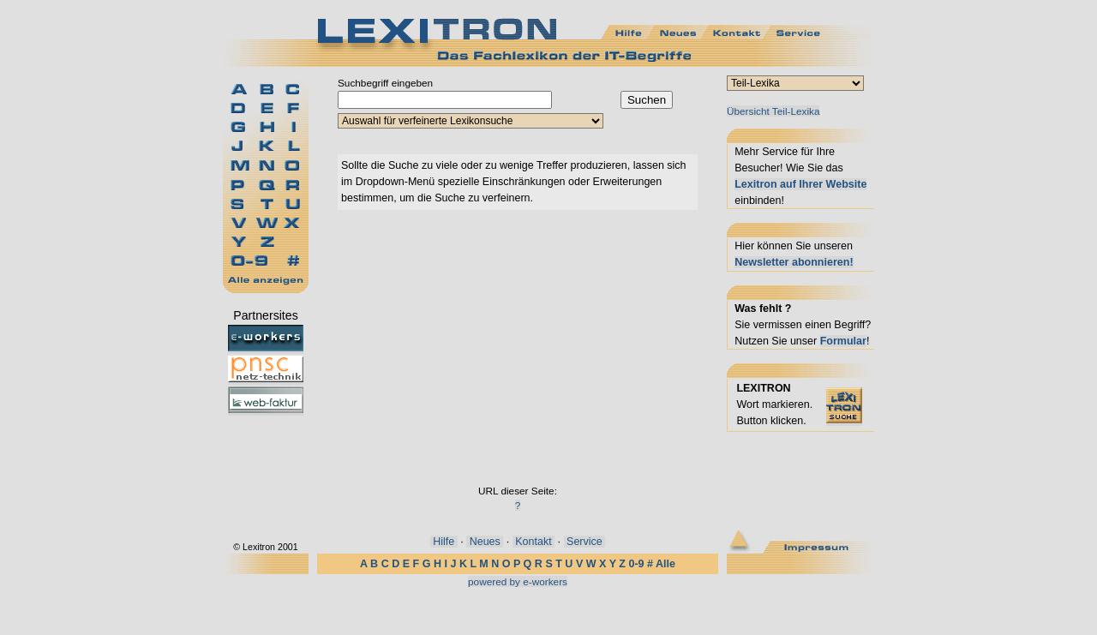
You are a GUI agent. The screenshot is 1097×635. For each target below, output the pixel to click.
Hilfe (444, 542)
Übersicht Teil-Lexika (773, 111)
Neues (484, 542)
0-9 (636, 564)
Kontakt (533, 542)
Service (585, 542)
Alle (665, 564)
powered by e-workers (517, 581)
